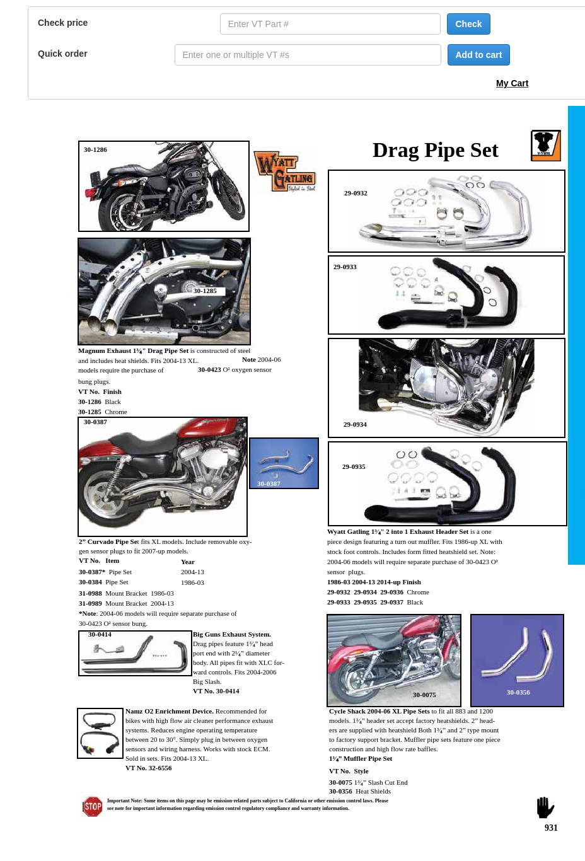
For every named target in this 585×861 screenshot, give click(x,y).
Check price (63, 23)
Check (468, 24)
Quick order (63, 54)
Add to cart (479, 55)
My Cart (512, 83)
